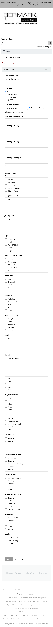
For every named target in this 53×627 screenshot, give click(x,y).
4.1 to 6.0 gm (13, 265)
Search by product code (14, 116)
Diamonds (11, 282)
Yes (9, 199)
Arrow (10, 305)
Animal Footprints (14, 302)
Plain (10, 287)
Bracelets (11, 239)
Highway (11, 489)
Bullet (10, 501)
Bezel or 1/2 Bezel (14, 478)
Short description (11, 94)
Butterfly (11, 390)
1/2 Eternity (12, 185)
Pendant (11, 242)
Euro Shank (12, 427)
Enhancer (11, 324)
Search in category (12, 104)
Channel (11, 484)
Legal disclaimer (29, 590)
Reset (22, 559)
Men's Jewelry (13, 540)
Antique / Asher (14, 458)
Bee (9, 384)
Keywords (9, 100)
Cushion (11, 467)
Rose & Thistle (13, 245)
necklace (11, 180)
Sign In (30, 3)
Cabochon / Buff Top (15, 464)
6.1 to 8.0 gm (13, 268)
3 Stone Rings (13, 191)
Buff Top (11, 481)
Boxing (10, 307)
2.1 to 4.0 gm (13, 262)
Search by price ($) (12, 126)
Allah (10, 404)
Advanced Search (7, 39)
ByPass (10, 418)
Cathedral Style (13, 421)
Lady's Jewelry (13, 538)
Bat (9, 378)
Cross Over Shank (14, 424)
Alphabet (11, 299)
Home (4, 57)
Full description (11, 97)
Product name (10, 92)
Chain (10, 310)
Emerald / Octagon (15, 469)
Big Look (11, 327)
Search (9, 559)
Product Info (7, 590)
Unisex (10, 543)
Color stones (12, 279)
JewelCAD (11, 438)
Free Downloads (14, 359)
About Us (17, 590)
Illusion (10, 529)
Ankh (10, 407)
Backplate (11, 319)
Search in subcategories (38, 108)
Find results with (11, 76)
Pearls (10, 285)
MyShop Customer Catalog (26, 5)
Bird (9, 387)
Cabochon (11, 504)
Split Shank (12, 430)
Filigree (10, 330)
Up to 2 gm (12, 259)
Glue (9, 486)
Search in (8, 88)
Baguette (11, 461)
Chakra (10, 398)
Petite (10, 248)
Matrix (10, 441)
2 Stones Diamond (15, 188)
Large (10, 251)
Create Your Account (43, 3)
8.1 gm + (11, 270)
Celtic (10, 322)
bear (9, 381)
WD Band (11, 182)
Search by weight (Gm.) (14, 158)
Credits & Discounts (44, 5)
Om (9, 401)
